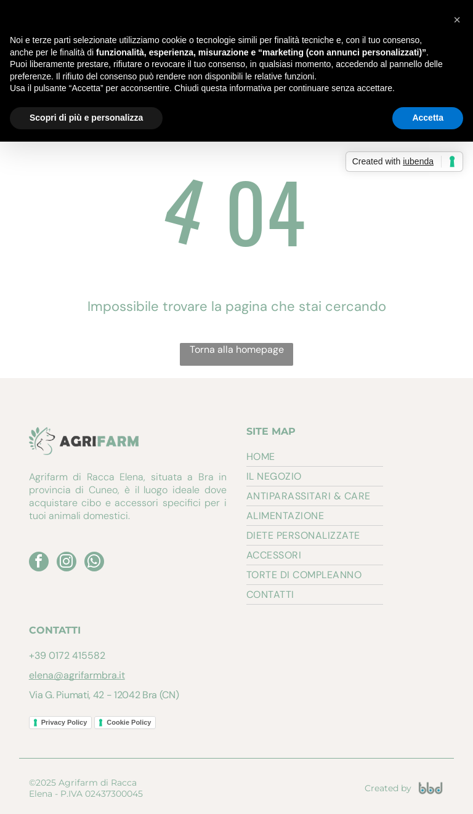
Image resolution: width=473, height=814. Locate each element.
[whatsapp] (94, 563)
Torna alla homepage (237, 349)
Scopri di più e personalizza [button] (86, 118)
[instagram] (66, 563)
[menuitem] (314, 457)
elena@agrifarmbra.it (77, 675)
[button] (457, 20)
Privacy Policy (64, 722)
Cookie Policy (129, 722)
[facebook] (39, 563)
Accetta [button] (427, 118)
